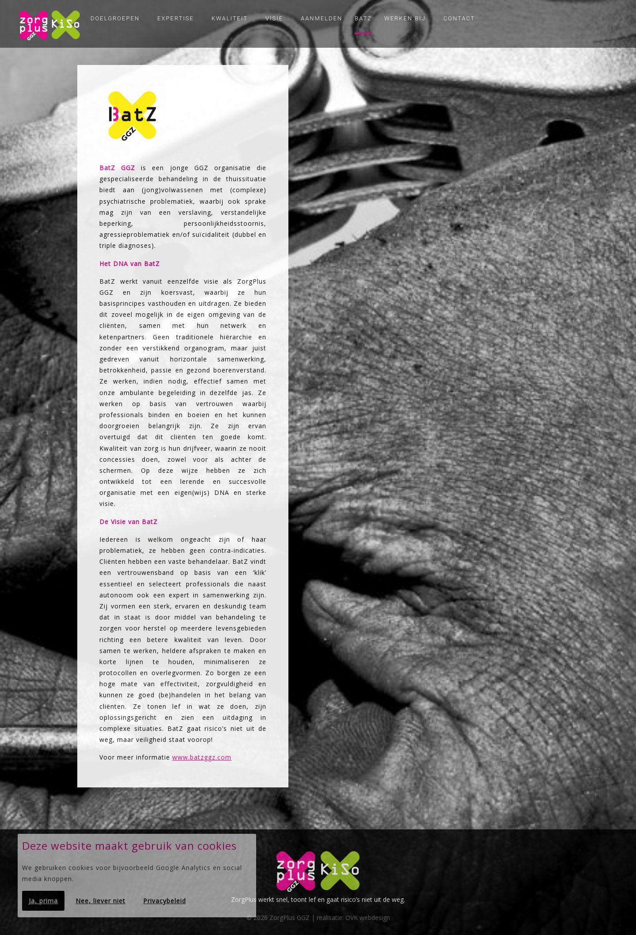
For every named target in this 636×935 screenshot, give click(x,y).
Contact (459, 18)
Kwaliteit (230, 18)
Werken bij (405, 18)
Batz (363, 18)
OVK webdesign (367, 917)
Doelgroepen (115, 18)
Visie (274, 18)
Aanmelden (321, 18)
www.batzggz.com (201, 757)
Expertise (175, 18)
